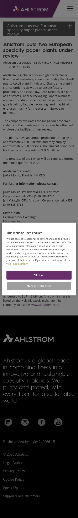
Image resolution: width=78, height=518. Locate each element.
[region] (39, 259)
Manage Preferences (39, 285)
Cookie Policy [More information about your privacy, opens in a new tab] (20, 263)
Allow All (39, 275)
